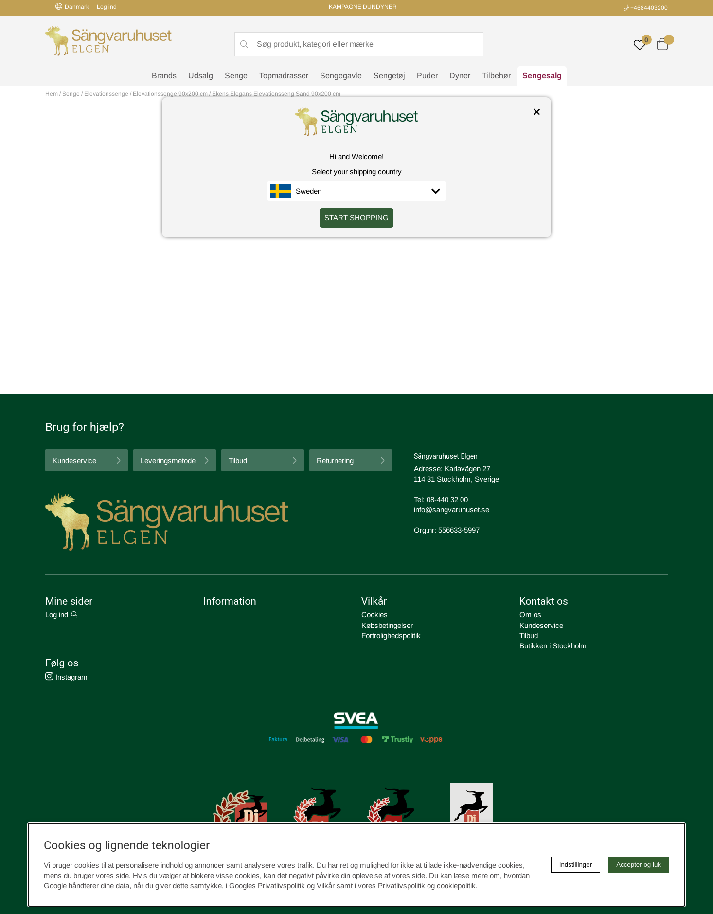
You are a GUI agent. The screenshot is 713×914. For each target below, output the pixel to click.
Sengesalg (542, 76)
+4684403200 (649, 7)
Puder (427, 76)
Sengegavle (341, 76)
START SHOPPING (356, 218)
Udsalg (200, 76)
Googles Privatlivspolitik (267, 885)
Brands (164, 76)
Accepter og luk (638, 864)
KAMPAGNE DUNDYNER (363, 6)
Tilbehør (496, 76)
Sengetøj (389, 76)
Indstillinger (575, 864)
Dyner (459, 76)
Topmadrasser (283, 76)
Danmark (72, 6)
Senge (236, 76)
